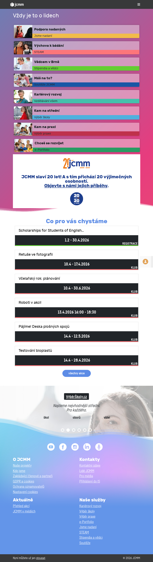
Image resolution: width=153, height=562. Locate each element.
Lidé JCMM (86, 471)
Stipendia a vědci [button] (91, 537)
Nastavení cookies (25, 492)
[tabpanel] (76, 411)
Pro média (86, 476)
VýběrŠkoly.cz (76, 397)
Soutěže (84, 543)
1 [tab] (62, 430)
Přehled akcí (21, 506)
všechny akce (76, 373)
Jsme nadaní (88, 527)
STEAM (84, 532)
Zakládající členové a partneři (33, 476)
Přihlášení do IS (89, 481)
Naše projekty (22, 465)
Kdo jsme (19, 471)
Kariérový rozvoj (90, 506)
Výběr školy (87, 511)
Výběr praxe (87, 516)
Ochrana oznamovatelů (28, 486)
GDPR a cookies (23, 481)
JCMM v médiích (24, 511)
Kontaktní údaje (89, 465)
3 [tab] (73, 430)
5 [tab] (84, 430)
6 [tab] (90, 430)
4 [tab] (79, 430)
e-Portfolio (86, 522)
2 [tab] (68, 430)
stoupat (40, 558)
